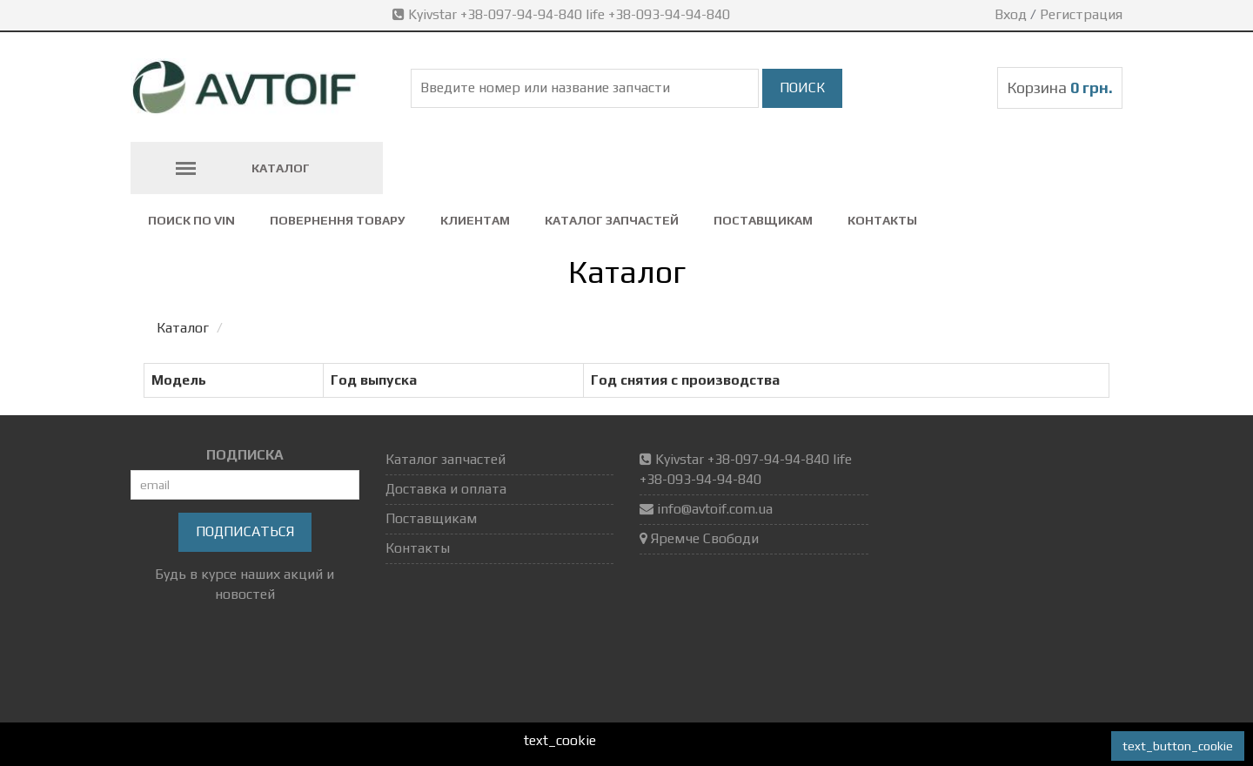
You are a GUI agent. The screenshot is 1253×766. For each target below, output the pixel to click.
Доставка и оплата (445, 488)
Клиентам (475, 220)
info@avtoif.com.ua (715, 509)
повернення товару (337, 220)
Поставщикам (763, 220)
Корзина (1060, 87)
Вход (1011, 14)
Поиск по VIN (191, 220)
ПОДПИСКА (245, 455)
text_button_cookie (1177, 746)
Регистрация (1081, 14)
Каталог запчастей (612, 220)
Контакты (882, 220)
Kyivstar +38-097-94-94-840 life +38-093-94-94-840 (563, 14)
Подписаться (245, 531)
